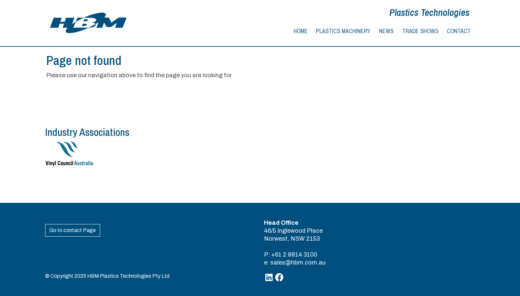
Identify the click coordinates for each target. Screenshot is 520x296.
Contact (459, 31)
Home (300, 31)
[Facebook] (279, 277)
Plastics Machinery (343, 31)
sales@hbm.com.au (298, 262)
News (386, 31)
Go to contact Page (72, 230)
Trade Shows (420, 31)
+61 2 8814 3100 (294, 254)
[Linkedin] (269, 277)
